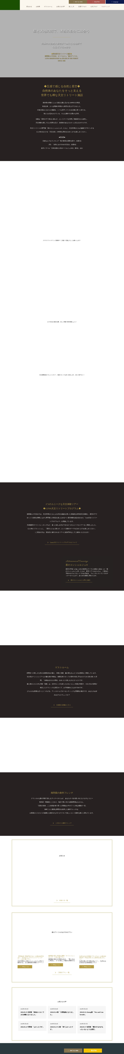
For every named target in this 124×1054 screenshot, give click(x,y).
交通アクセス (82, 6)
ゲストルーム (48, 6)
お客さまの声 (60, 6)
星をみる (29, 6)
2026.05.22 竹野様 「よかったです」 (32, 1027)
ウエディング (106, 6)
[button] (62, 543)
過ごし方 (71, 6)
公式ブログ (94, 6)
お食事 (38, 6)
